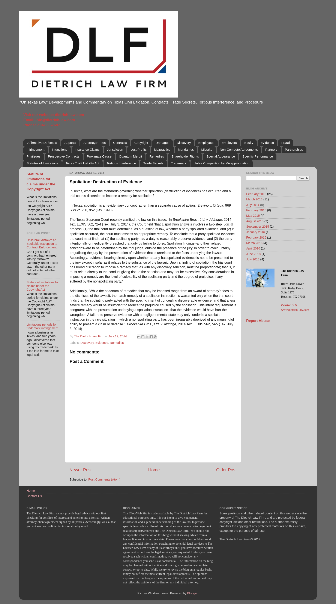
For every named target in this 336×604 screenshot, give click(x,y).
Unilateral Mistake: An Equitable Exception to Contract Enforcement (42, 243)
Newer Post (80, 469)
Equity (248, 142)
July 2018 (253, 259)
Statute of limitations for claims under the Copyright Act (43, 286)
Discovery (184, 142)
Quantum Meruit (130, 156)
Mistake (206, 149)
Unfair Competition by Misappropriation (221, 163)
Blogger (192, 593)
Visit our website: (39, 115)
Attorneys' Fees (95, 142)
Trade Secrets (153, 163)
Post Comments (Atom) (104, 479)
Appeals (70, 142)
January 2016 (255, 232)
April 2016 (253, 248)
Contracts (120, 142)
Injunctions (59, 149)
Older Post (226, 469)
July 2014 (253, 205)
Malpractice (162, 149)
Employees (206, 142)
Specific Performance (257, 156)
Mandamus (186, 149)
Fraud (285, 142)
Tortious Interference (121, 163)
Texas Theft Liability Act (82, 163)
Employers (229, 142)
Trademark (178, 163)
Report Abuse (258, 321)
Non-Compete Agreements (239, 149)
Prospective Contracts (64, 156)
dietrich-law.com (69, 115)
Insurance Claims (87, 149)
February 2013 (256, 194)
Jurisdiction (115, 149)
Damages (162, 142)
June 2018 (253, 254)
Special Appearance (220, 156)
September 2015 (257, 226)
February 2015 (256, 210)
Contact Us (289, 305)
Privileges (33, 156)
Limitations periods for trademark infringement (42, 326)
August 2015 (255, 221)
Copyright (141, 142)
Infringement (35, 149)
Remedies (156, 156)
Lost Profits (138, 149)
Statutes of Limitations (42, 163)
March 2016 (254, 243)
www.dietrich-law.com (295, 309)
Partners (271, 149)
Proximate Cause (99, 156)
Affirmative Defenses (42, 142)
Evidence (267, 142)
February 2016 (256, 237)
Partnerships (294, 149)
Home (154, 469)
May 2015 (253, 215)
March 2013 (254, 199)
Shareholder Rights (185, 156)
